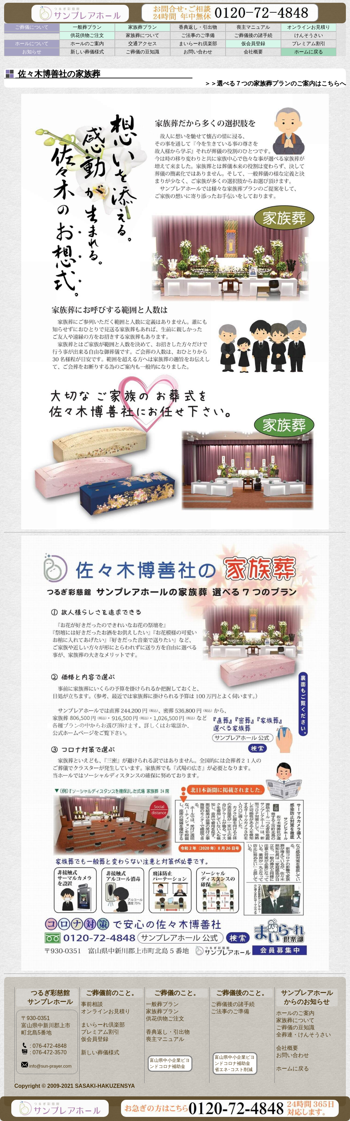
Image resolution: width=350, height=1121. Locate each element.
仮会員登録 (253, 43)
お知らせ (31, 51)
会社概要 (253, 51)
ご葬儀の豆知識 (142, 51)
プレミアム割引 (308, 43)
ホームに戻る (308, 51)
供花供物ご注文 (87, 35)
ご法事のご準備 (198, 35)
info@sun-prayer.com (46, 1066)
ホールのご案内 (87, 43)
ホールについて (32, 43)
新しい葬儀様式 (87, 51)
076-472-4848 (49, 1046)
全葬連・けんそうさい (303, 1035)
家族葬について (142, 35)
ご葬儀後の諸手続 (253, 35)
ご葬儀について (32, 27)
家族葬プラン (142, 27)
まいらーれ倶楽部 (198, 43)
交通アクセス (142, 43)
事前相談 (92, 1004)
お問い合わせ (198, 51)
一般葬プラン (87, 27)
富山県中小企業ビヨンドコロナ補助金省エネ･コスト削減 (235, 1063)
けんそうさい (308, 35)
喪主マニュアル (253, 27)
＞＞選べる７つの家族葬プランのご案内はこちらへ (275, 83)
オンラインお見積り (308, 27)
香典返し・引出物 (198, 27)
